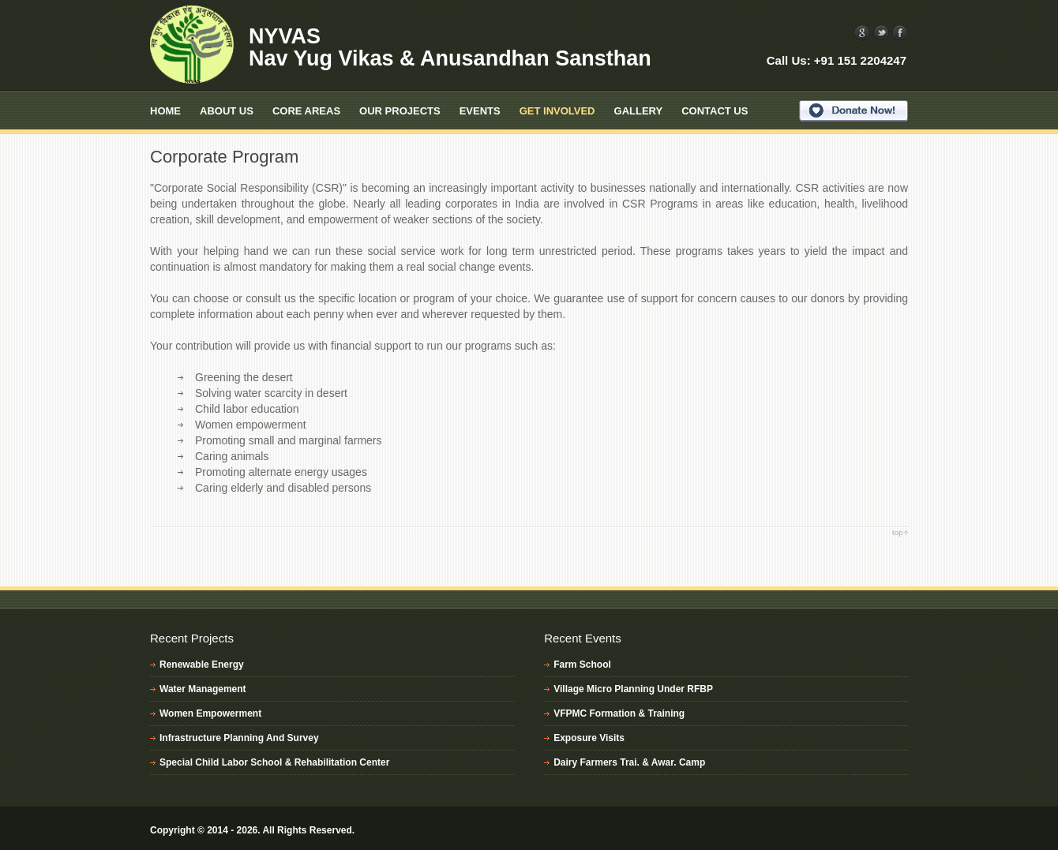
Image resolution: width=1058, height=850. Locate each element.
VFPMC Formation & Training (619, 713)
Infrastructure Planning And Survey (239, 737)
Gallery (638, 111)
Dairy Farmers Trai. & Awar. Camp (629, 762)
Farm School (582, 664)
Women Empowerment (210, 713)
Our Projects (400, 111)
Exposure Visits (589, 737)
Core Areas (306, 111)
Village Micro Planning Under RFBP (633, 689)
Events (480, 111)
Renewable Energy (201, 664)
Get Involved (557, 111)
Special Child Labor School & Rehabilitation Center (274, 762)
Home (165, 111)
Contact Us (714, 111)
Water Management (202, 689)
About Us (226, 111)
